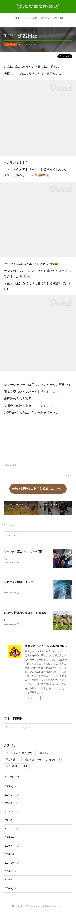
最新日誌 (12, 760)
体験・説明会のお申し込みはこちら (36, 488)
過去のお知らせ (16, 766)
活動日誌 (58, 18)
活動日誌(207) (10, 465)
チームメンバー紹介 (19, 754)
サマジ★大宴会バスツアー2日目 (23, 551)
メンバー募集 (30, 18)
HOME (16, 18)
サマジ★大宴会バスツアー (20, 582)
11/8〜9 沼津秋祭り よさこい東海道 (25, 613)
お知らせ (53, 760)
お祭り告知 (45, 754)
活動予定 (45, 18)
